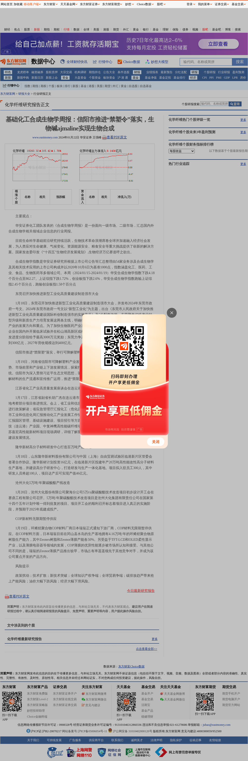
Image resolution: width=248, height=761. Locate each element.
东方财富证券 (89, 4)
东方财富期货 (111, 4)
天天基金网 (67, 4)
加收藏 (18, 4)
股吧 (160, 4)
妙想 (128, 4)
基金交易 (238, 4)
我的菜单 (204, 4)
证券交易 (221, 4)
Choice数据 (144, 4)
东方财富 (49, 4)
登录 (190, 4)
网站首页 (7, 4)
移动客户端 (31, 4)
